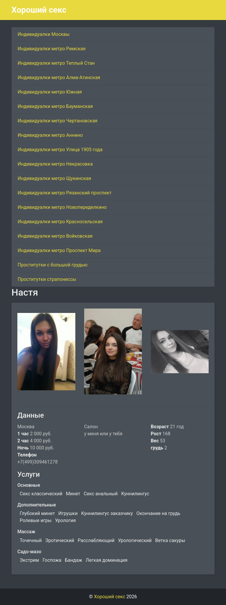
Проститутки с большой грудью (52, 265)
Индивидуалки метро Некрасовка (55, 164)
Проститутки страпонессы (47, 279)
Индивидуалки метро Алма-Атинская (59, 77)
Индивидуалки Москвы (44, 34)
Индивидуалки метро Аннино (50, 135)
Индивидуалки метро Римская (52, 48)
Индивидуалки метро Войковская (55, 236)
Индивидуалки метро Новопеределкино (62, 207)
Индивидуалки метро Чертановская (57, 121)
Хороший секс (39, 10)
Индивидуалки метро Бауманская (55, 106)
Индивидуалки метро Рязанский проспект (65, 193)
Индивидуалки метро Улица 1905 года (60, 149)
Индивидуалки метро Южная (50, 92)
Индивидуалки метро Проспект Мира (59, 250)
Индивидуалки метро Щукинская (54, 178)
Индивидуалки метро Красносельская (60, 221)
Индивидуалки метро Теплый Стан (56, 63)
